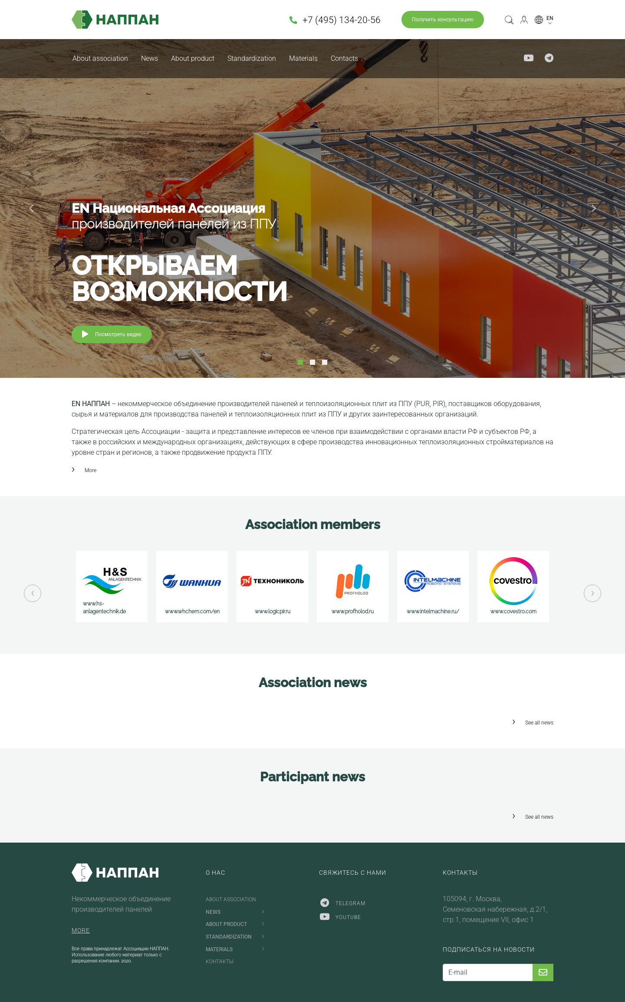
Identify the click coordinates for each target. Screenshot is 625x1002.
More (90, 470)
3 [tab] (324, 362)
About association (100, 58)
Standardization (251, 58)
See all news (539, 723)
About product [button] (192, 58)
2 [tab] (312, 362)
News (149, 58)
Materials (303, 58)
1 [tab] (300, 362)
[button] (544, 19)
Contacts (344, 58)
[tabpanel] (312, 208)
